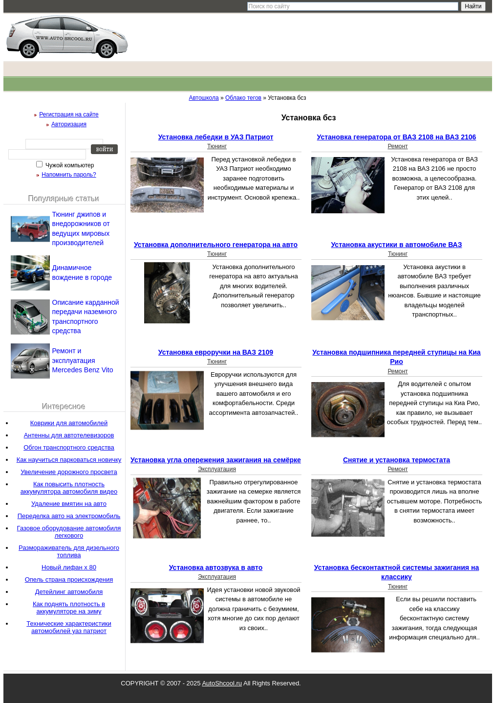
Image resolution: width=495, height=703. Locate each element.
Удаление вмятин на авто (69, 503)
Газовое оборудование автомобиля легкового (69, 531)
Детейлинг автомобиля (69, 591)
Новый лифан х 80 (69, 567)
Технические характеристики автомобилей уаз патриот (68, 627)
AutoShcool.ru (222, 683)
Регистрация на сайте (69, 114)
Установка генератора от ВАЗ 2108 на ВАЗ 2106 (396, 137)
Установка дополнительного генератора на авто (216, 245)
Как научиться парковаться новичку (69, 459)
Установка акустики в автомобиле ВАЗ (396, 245)
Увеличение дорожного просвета (69, 472)
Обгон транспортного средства (68, 447)
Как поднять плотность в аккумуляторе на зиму (69, 607)
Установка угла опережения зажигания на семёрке (215, 460)
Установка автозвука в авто (215, 567)
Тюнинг (217, 146)
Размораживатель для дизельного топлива (69, 551)
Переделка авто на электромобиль (69, 516)
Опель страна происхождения (69, 579)
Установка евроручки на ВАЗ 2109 (215, 352)
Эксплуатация (217, 469)
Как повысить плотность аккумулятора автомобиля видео (69, 487)
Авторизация (68, 124)
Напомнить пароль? (69, 174)
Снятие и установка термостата (396, 460)
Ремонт (397, 146)
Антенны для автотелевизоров (69, 435)
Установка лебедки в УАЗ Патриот (216, 137)
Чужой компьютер (69, 165)
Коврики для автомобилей (69, 423)
